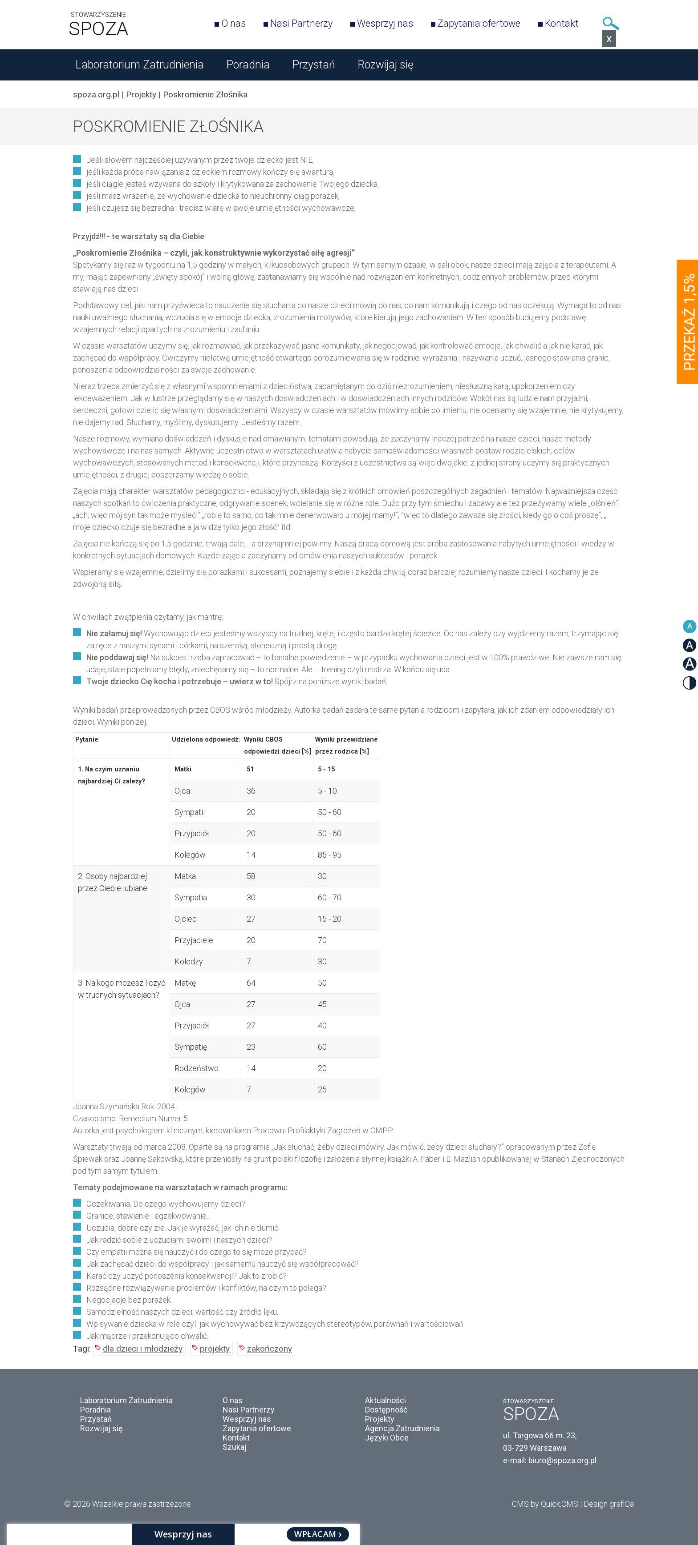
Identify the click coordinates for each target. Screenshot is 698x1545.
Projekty (141, 94)
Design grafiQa (609, 1504)
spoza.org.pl (96, 94)
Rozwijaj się (385, 64)
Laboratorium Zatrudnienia (139, 64)
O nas (233, 23)
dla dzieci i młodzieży (143, 1349)
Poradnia (248, 64)
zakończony (269, 1349)
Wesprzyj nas (385, 23)
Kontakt (562, 23)
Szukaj (611, 23)
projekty (215, 1349)
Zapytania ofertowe (479, 23)
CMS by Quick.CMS (545, 1504)
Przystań (313, 64)
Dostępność (386, 1409)
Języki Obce (387, 1437)
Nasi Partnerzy (301, 23)
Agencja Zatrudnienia (402, 1428)
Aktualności (385, 1400)
